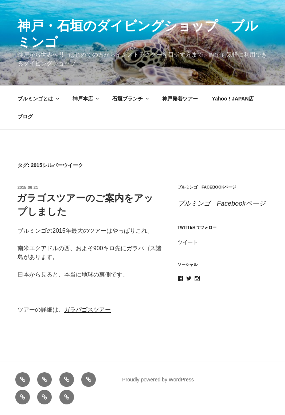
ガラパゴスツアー (87, 310)
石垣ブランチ (131, 99)
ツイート (187, 242)
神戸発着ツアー (180, 99)
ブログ (25, 116)
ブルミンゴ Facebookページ (206, 187)
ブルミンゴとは (38, 99)
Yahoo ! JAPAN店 (233, 99)
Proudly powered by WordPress (158, 379)
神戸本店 (86, 99)
